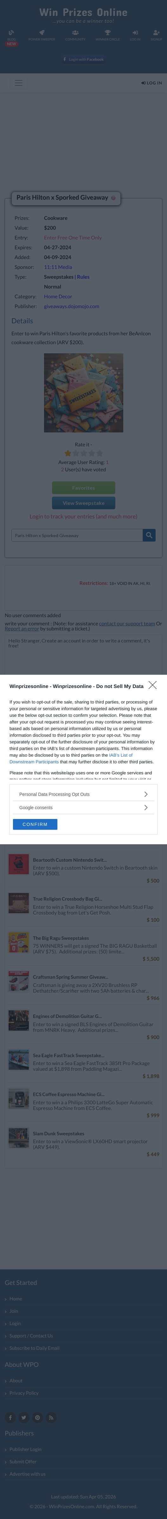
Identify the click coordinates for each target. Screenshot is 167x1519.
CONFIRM (35, 824)
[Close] (155, 687)
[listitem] (83, 794)
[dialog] (83, 759)
